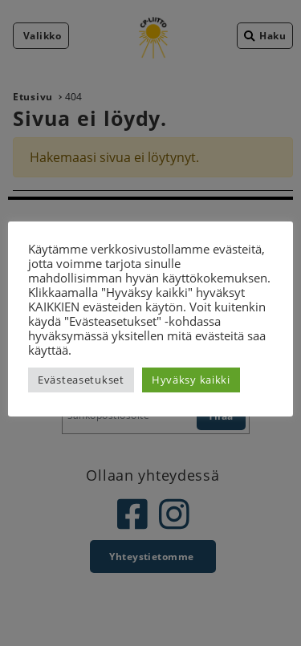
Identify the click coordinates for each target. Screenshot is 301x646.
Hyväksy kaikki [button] (191, 379)
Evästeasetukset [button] (81, 379)
